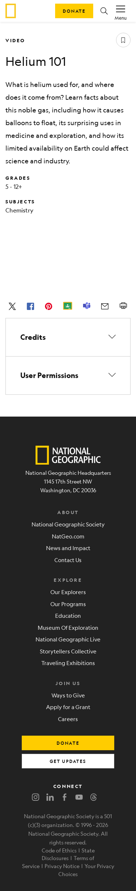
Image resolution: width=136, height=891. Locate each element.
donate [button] (68, 743)
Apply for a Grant (68, 706)
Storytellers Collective (68, 651)
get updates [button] (68, 761)
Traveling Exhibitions (68, 662)
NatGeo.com (68, 536)
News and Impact (68, 547)
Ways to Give (68, 695)
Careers (68, 718)
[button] (104, 11)
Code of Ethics (59, 850)
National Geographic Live (68, 639)
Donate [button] (74, 11)
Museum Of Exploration (68, 627)
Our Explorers (68, 591)
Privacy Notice (62, 866)
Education (68, 615)
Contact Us (68, 559)
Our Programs (68, 603)
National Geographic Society (68, 524)
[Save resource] (123, 40)
